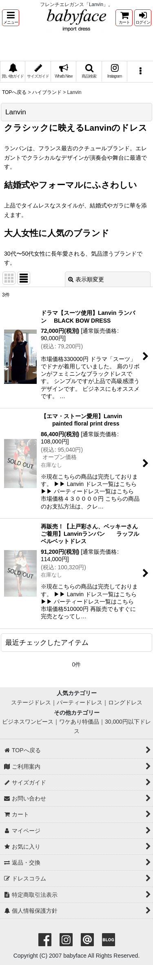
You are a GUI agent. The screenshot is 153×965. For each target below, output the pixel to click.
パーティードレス (79, 702)
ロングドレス (125, 702)
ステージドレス (31, 702)
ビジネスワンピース (27, 721)
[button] (10, 17)
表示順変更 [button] (86, 279)
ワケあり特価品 (79, 721)
